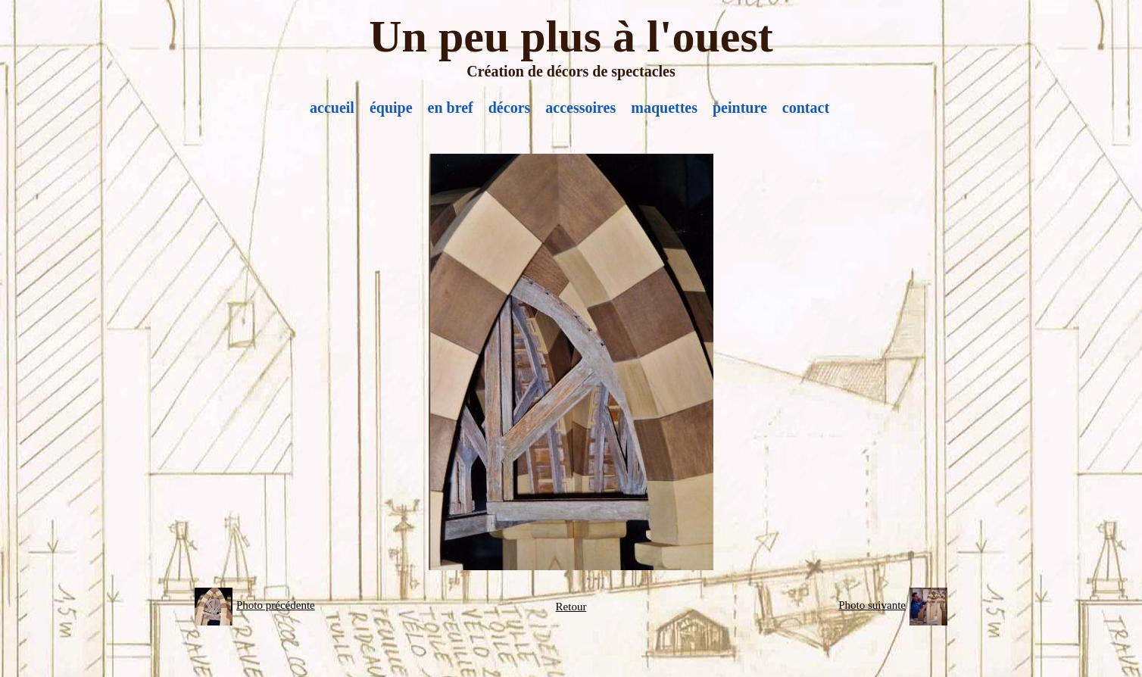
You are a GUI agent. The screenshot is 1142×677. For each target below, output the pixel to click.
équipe (391, 107)
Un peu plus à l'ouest (571, 36)
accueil (332, 107)
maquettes (664, 107)
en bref (450, 107)
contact (805, 107)
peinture (740, 107)
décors (509, 107)
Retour (571, 607)
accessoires (580, 107)
